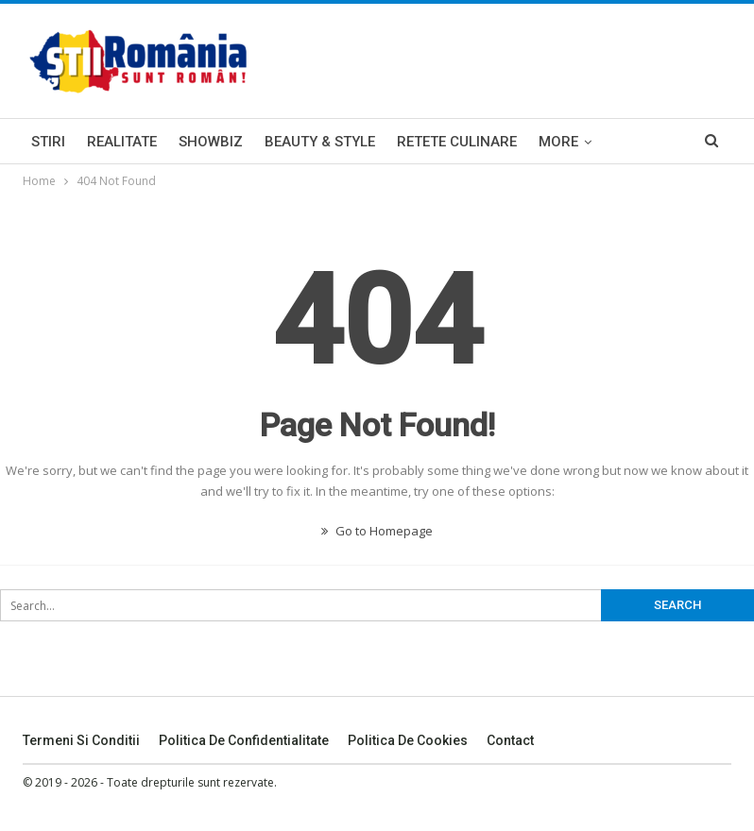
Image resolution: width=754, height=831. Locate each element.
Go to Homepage (377, 530)
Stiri (48, 141)
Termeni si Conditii (81, 740)
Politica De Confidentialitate (244, 740)
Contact (510, 740)
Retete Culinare (457, 141)
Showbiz (211, 141)
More (558, 141)
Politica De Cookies (408, 740)
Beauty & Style (320, 141)
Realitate (122, 141)
